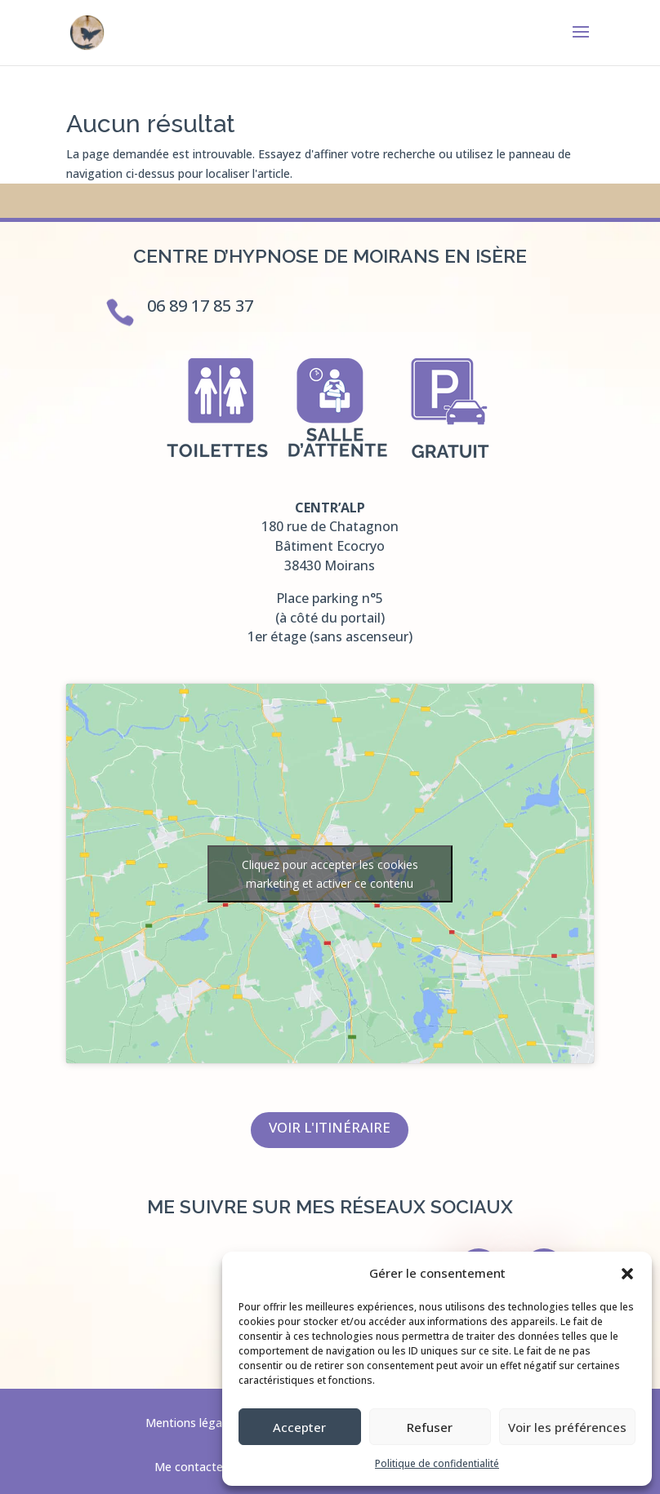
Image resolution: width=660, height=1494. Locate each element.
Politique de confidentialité (437, 1463)
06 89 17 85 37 (200, 306)
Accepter (299, 1427)
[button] (627, 1274)
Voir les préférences (567, 1427)
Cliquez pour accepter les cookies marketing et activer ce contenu (330, 874)
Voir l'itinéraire (329, 1127)
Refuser (430, 1427)
